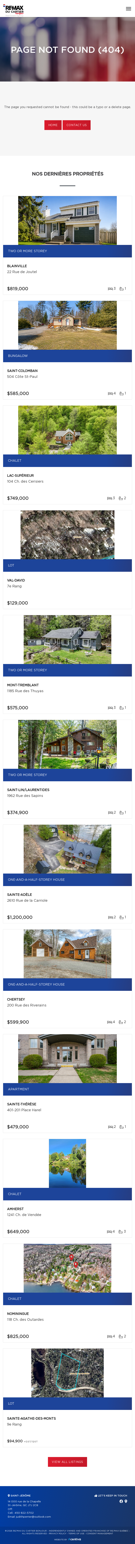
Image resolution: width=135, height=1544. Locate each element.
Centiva (74, 1539)
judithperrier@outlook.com (33, 1517)
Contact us (77, 125)
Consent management (99, 1534)
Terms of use (76, 1534)
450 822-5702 (24, 1513)
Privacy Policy (57, 1534)
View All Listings (67, 1462)
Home (53, 125)
